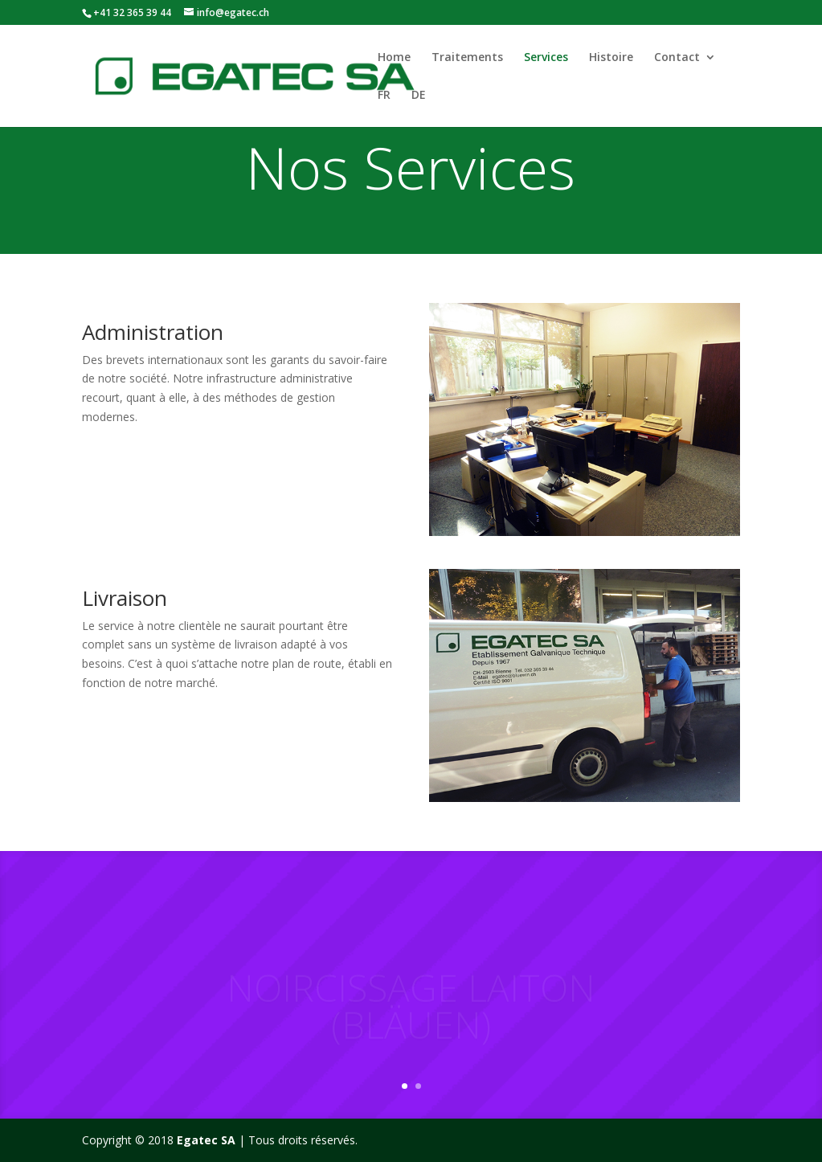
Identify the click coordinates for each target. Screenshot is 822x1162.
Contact (677, 57)
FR (384, 95)
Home (394, 57)
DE (418, 95)
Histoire (611, 57)
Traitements (467, 57)
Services (546, 57)
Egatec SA (206, 1140)
